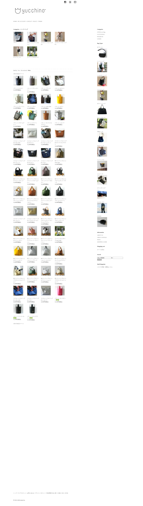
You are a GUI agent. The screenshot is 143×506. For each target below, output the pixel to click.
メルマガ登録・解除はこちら (105, 267)
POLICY (35, 21)
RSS (63, 493)
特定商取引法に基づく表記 (54, 493)
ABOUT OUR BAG (102, 237)
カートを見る (100, 249)
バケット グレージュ (18, 106)
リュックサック (102, 122)
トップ (15, 493)
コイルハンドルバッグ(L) (61, 38)
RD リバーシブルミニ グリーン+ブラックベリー (46, 200)
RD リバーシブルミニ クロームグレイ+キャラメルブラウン (46, 220)
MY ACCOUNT (22, 21)
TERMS (40, 21)
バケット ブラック (46, 88)
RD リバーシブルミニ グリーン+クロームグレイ (33, 180)
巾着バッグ (102, 137)
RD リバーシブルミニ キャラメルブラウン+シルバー (60, 260)
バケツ (18, 37)
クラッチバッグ (102, 193)
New (19, 70)
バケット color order (46, 106)
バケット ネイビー (18, 88)
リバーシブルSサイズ (32, 52)
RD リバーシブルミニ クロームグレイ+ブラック (60, 180)
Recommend (24, 70)
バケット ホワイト (59, 88)
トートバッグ (102, 66)
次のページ (21, 73)
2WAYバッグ (102, 151)
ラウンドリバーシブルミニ (33, 38)
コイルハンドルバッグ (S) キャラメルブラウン (61, 142)
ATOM (66, 493)
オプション (102, 52)
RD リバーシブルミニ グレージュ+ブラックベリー (46, 240)
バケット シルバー (59, 123)
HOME (15, 21)
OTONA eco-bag (101, 32)
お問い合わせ (30, 493)
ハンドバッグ (24, 29)
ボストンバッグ (102, 108)
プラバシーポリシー (40, 493)
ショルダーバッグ (102, 80)
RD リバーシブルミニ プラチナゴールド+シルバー (60, 280)
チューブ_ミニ (18, 52)
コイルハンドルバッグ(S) (47, 38)
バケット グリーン (32, 123)
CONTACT (29, 21)
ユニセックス (102, 207)
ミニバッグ (102, 179)
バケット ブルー (31, 106)
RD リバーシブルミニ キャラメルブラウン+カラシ (33, 200)
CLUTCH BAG (101, 34)
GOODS (99, 39)
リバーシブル (102, 165)
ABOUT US (100, 235)
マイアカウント (22, 493)
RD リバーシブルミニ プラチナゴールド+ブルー (19, 280)
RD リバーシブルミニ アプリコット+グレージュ (33, 240)
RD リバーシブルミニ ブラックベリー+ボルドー (46, 180)
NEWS (98, 239)
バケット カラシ (59, 106)
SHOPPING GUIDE (102, 242)
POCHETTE (100, 36)
